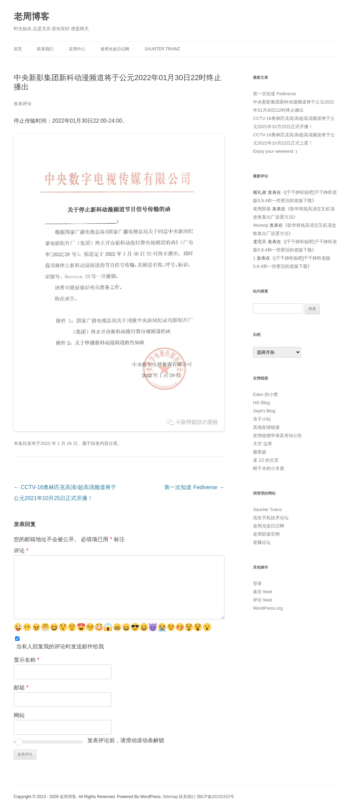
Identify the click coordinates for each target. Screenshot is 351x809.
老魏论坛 (262, 542)
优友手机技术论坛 (271, 517)
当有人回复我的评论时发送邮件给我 (60, 646)
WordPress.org (267, 608)
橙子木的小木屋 (268, 468)
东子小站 (262, 419)
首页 (18, 49)
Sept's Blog (264, 410)
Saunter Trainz (162, 49)
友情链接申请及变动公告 (277, 435)
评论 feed (262, 599)
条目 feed (262, 591)
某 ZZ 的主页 (266, 460)
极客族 (259, 452)
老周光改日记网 (114, 49)
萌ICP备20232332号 (215, 796)
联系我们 (45, 49)
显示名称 (26, 660)
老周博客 (31, 16)
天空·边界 (262, 443)
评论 (21, 550)
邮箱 (21, 687)
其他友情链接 (266, 427)
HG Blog (261, 402)
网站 (19, 715)
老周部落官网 (266, 534)
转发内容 (100, 443)
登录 (257, 583)
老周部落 (262, 208)
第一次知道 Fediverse (194, 487)
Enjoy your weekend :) (275, 151)
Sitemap (170, 796)
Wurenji (260, 225)
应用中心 (77, 49)
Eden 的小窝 (265, 394)
